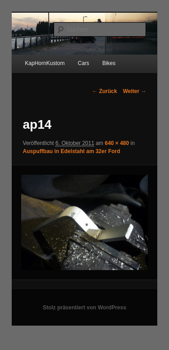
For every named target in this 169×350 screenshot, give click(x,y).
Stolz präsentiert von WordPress (84, 307)
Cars (83, 63)
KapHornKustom (44, 63)
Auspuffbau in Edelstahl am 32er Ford (71, 151)
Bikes (108, 63)
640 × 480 (117, 143)
